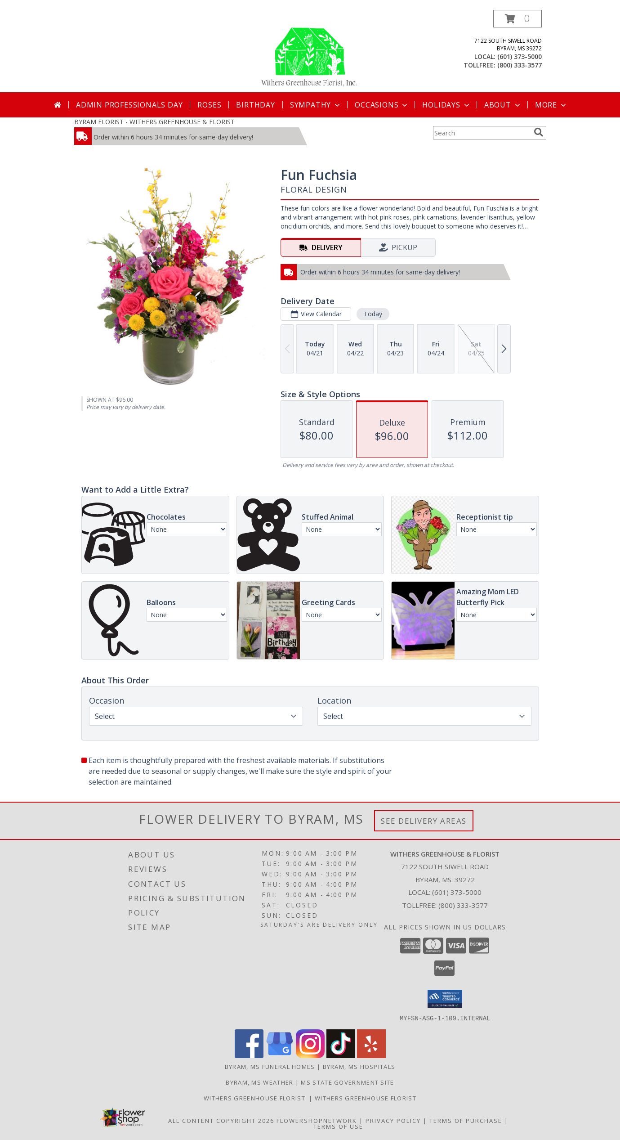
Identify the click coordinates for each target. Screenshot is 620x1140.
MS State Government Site (347, 1082)
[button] (517, 18)
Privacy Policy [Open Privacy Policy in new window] (393, 1120)
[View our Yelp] (371, 1055)
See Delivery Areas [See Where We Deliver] (424, 821)
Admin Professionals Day (129, 105)
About (503, 105)
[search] (538, 132)
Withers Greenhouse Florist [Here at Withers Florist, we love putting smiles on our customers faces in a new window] (256, 1098)
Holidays (446, 105)
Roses (209, 105)
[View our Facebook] (249, 1055)
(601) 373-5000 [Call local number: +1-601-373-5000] (519, 56)
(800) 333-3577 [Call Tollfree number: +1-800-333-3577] (463, 905)
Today (372, 314)
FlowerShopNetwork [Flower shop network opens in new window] (317, 1120)
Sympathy (316, 105)
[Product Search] (481, 132)
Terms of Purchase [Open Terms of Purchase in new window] (465, 1120)
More (551, 105)
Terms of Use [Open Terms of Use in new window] (338, 1126)
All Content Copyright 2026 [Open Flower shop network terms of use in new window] (221, 1120)
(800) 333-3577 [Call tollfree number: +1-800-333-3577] (519, 65)
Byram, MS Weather (259, 1082)
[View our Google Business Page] (279, 1055)
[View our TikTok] (340, 1055)
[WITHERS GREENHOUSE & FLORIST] (310, 51)
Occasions (382, 105)
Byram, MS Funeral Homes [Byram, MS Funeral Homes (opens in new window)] (270, 1066)
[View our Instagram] (310, 1055)
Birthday (255, 105)
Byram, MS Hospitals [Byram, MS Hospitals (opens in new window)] (359, 1066)
